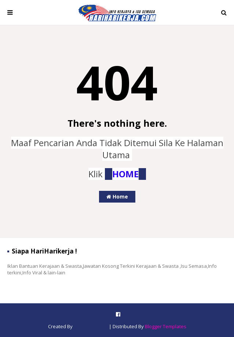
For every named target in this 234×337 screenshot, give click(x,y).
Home (117, 196)
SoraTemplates (91, 326)
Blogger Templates (165, 326)
